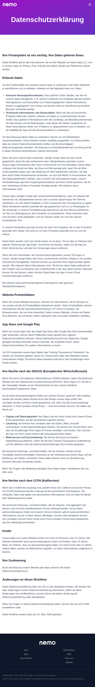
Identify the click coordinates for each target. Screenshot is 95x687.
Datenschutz (69, 650)
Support (68, 662)
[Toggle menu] (90, 5)
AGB (69, 654)
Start (26, 650)
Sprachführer (26, 658)
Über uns (69, 658)
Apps (26, 654)
